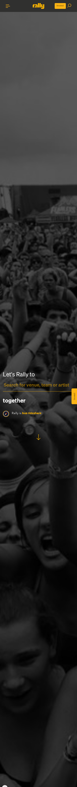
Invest (60, 5)
